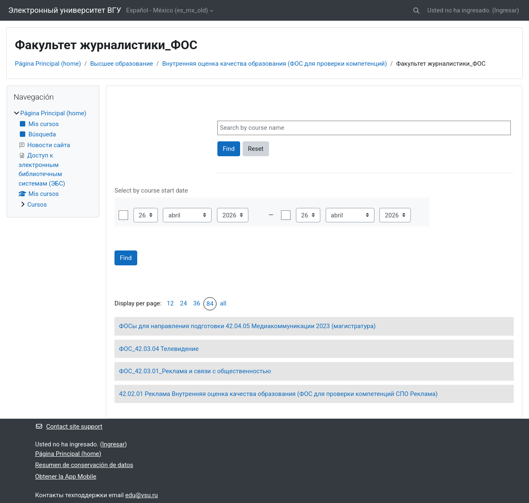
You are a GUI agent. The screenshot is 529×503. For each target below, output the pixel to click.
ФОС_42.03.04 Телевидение (159, 349)
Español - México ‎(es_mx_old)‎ (167, 10)
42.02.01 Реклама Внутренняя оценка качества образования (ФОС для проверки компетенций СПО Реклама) (278, 394)
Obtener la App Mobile (65, 476)
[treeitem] (53, 159)
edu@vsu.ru (141, 495)
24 (183, 303)
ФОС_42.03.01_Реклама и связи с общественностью (195, 371)
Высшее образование (121, 63)
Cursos (37, 204)
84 (210, 304)
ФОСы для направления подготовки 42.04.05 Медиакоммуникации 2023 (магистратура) (247, 326)
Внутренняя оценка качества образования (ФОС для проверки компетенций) (274, 63)
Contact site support (68, 426)
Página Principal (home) (48, 63)
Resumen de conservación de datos (84, 465)
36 (196, 303)
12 (170, 303)
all (223, 303)
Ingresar (505, 10)
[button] (416, 10)
